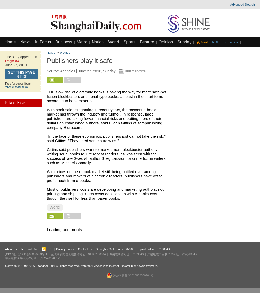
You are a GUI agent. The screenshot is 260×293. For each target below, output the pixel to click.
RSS (47, 249)
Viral (204, 42)
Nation (98, 42)
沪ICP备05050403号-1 (32, 254)
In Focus (43, 42)
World (113, 42)
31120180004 (97, 254)
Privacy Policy (65, 249)
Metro (82, 42)
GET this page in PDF (21, 74)
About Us (11, 249)
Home (10, 42)
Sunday (184, 42)
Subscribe (230, 42)
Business (63, 42)
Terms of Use (29, 249)
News (25, 42)
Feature (147, 42)
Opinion (166, 42)
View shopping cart (17, 86)
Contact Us (85, 249)
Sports (129, 42)
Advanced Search (242, 5)
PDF (215, 42)
